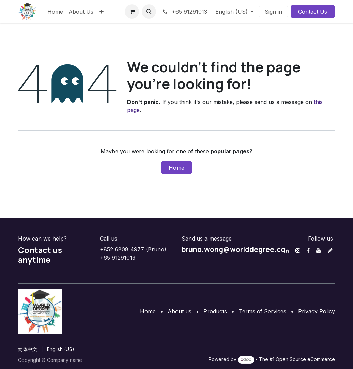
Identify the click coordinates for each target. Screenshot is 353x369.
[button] (149, 11)
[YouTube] (318, 250)
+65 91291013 (184, 11)
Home (176, 167)
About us (179, 311)
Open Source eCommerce (305, 359)
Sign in (273, 11)
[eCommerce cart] (132, 11)
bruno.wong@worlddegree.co (233, 249)
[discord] (330, 250)
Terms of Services (262, 311)
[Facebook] (308, 250)
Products (215, 311)
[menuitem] (55, 11)
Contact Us (312, 11)
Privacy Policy (316, 311)
